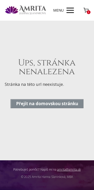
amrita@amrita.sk (69, 169)
